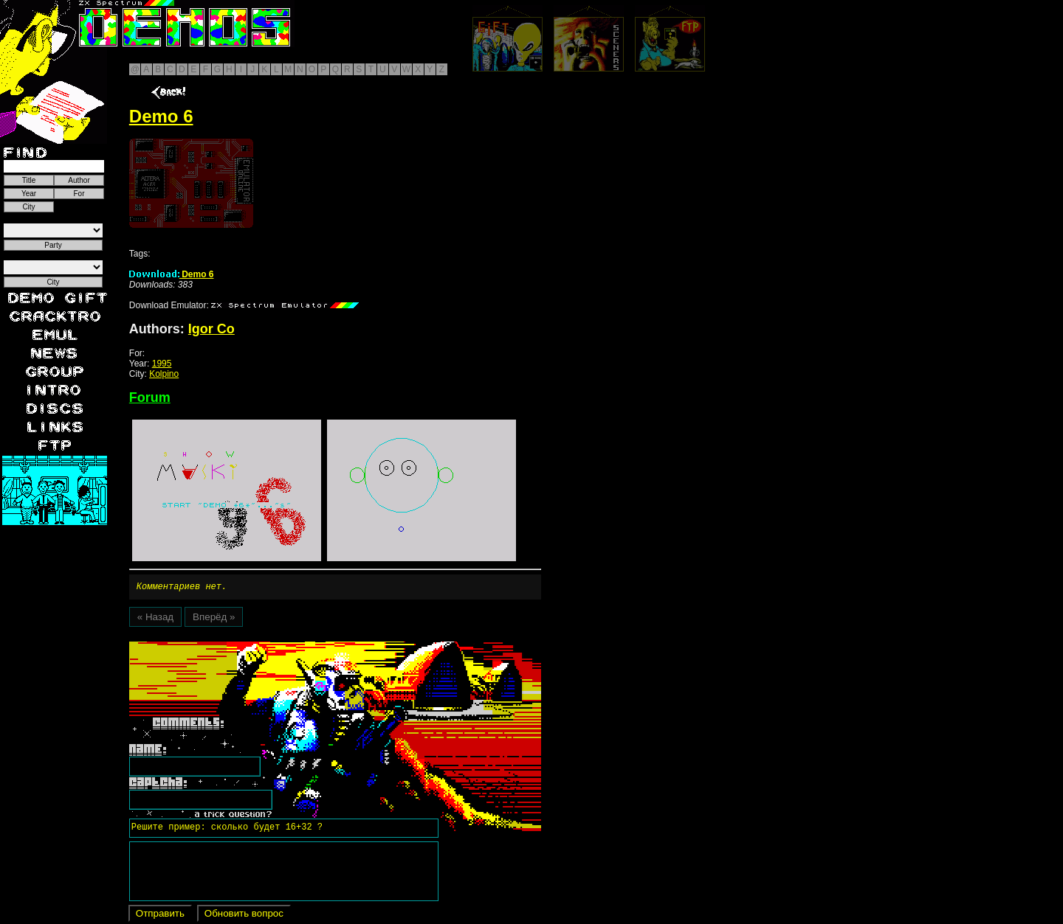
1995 (162, 363)
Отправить (160, 915)
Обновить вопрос (243, 915)
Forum (150, 397)
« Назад (155, 619)
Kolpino (164, 374)
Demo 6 (171, 274)
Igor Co (211, 329)
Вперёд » (214, 619)
